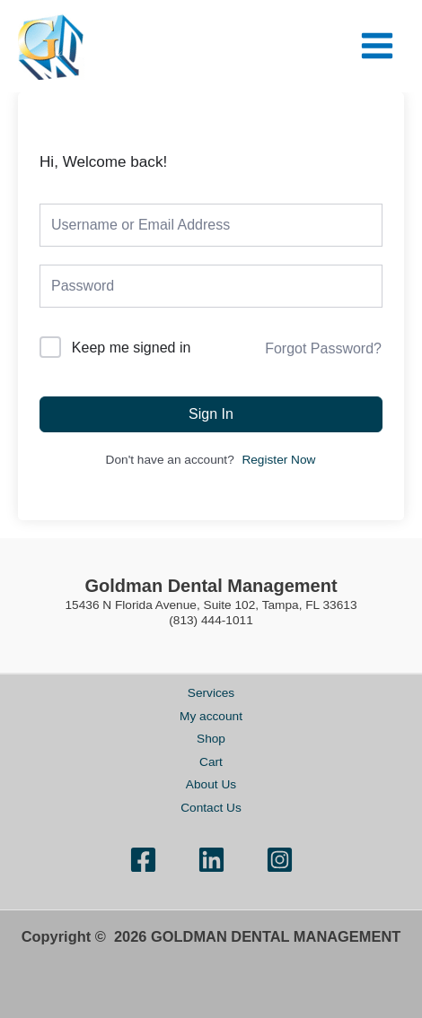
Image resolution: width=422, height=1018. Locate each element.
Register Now (278, 459)
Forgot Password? (323, 348)
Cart (211, 762)
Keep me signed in (131, 347)
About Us (211, 784)
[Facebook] (143, 860)
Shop (211, 738)
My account (211, 716)
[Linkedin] (211, 860)
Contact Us (211, 807)
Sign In (211, 414)
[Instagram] (280, 860)
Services (211, 693)
